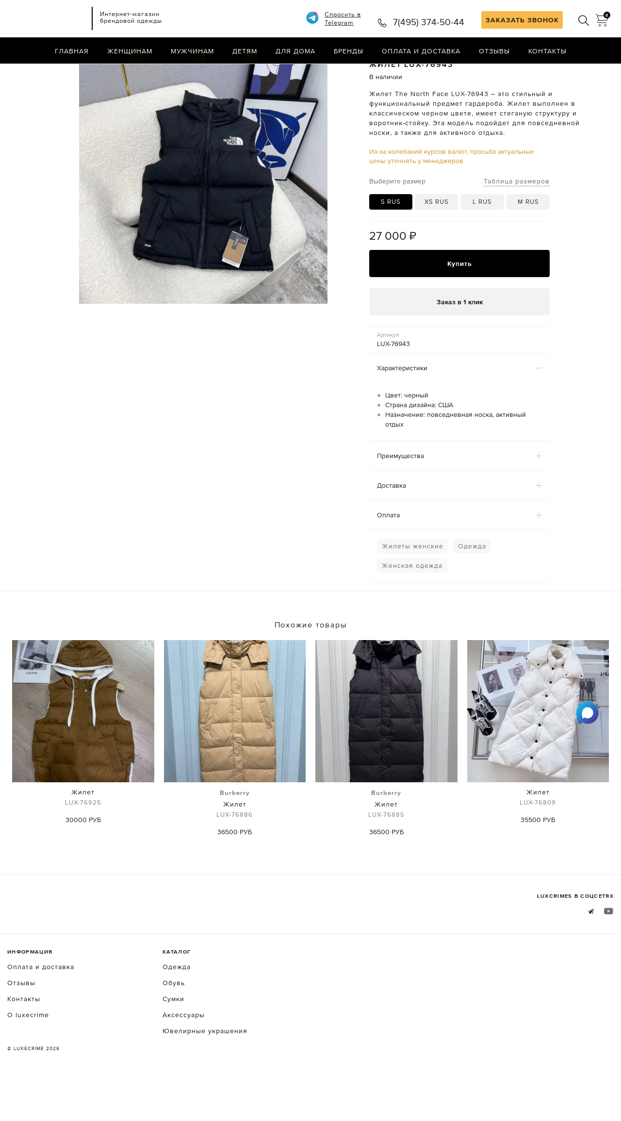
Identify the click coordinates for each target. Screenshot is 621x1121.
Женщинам (129, 51)
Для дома (295, 51)
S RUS (391, 240)
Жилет (83, 836)
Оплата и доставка (421, 51)
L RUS (482, 240)
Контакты (547, 51)
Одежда (472, 585)
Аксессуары (184, 1053)
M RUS (528, 240)
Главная (72, 51)
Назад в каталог (582, 72)
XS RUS (437, 240)
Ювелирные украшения (205, 1069)
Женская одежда (412, 604)
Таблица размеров (517, 219)
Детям (244, 51)
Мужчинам (192, 51)
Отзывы (494, 51)
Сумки (173, 1037)
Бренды (348, 51)
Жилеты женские (412, 585)
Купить (459, 302)
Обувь (174, 1021)
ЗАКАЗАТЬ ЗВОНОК (522, 20)
